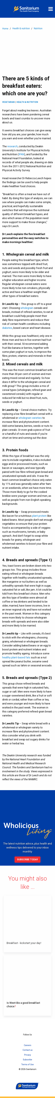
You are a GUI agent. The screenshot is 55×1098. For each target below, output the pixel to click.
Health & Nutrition (27, 102)
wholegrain (27, 307)
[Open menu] (50, 9)
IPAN (21, 154)
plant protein (39, 515)
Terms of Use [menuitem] (27, 1064)
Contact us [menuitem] (28, 1050)
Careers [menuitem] (27, 1045)
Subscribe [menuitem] (27, 1059)
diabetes (7, 327)
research (12, 146)
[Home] (27, 9)
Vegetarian (8, 102)
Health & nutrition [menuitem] (21, 28)
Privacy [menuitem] (27, 1055)
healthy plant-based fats (16, 657)
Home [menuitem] (5, 28)
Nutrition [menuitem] (38, 28)
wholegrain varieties (30, 417)
